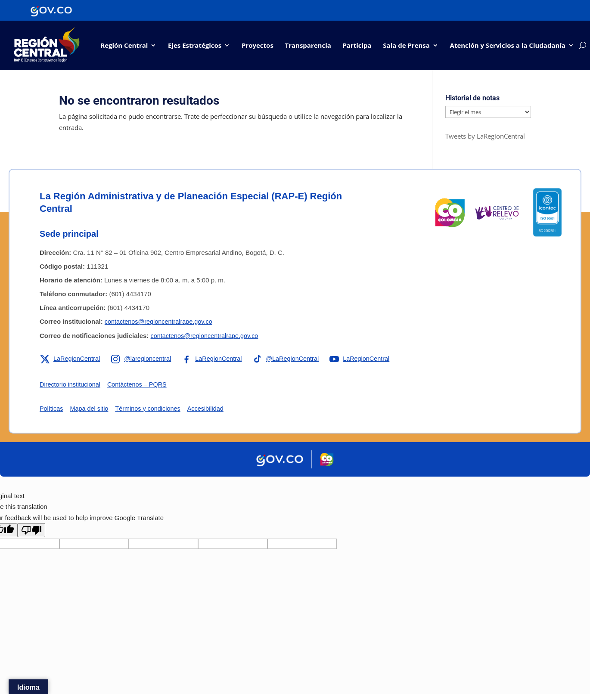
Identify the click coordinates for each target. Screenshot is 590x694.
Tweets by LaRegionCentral (485, 136)
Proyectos (257, 45)
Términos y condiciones (152, 408)
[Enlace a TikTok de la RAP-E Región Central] (292, 359)
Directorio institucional (71, 384)
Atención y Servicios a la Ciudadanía (507, 45)
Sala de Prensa (406, 45)
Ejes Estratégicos (194, 45)
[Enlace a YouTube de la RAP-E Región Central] (368, 359)
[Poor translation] (31, 531)
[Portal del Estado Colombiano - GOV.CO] (51, 10)
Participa (356, 45)
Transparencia (308, 45)
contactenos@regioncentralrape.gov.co (161, 321)
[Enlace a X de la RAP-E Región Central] (71, 359)
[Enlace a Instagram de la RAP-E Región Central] (143, 359)
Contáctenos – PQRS (140, 384)
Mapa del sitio (91, 408)
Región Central (124, 45)
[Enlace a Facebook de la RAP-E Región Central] (216, 359)
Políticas (52, 408)
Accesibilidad (211, 408)
